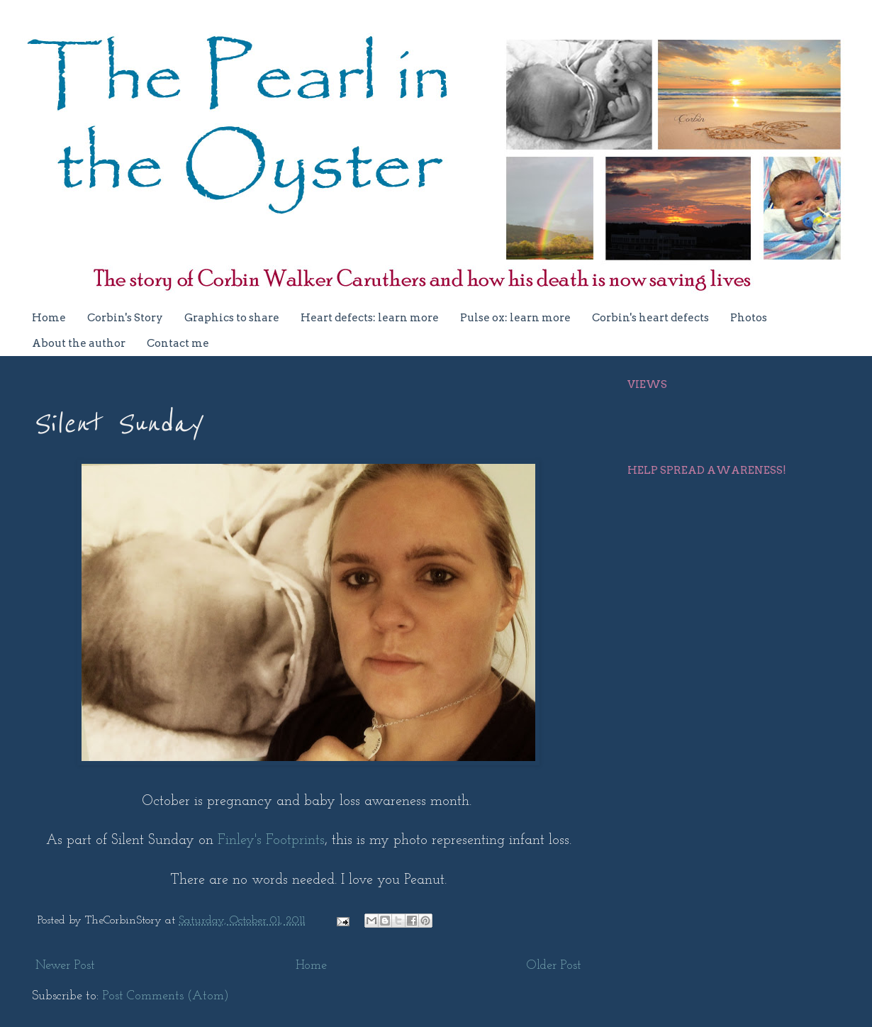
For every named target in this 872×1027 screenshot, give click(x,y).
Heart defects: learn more (370, 317)
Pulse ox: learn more (515, 317)
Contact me (178, 343)
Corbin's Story (125, 317)
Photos (748, 317)
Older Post (554, 965)
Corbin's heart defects (650, 317)
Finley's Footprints (271, 840)
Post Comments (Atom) (165, 996)
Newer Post (65, 965)
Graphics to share (231, 317)
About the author (78, 343)
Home (49, 317)
